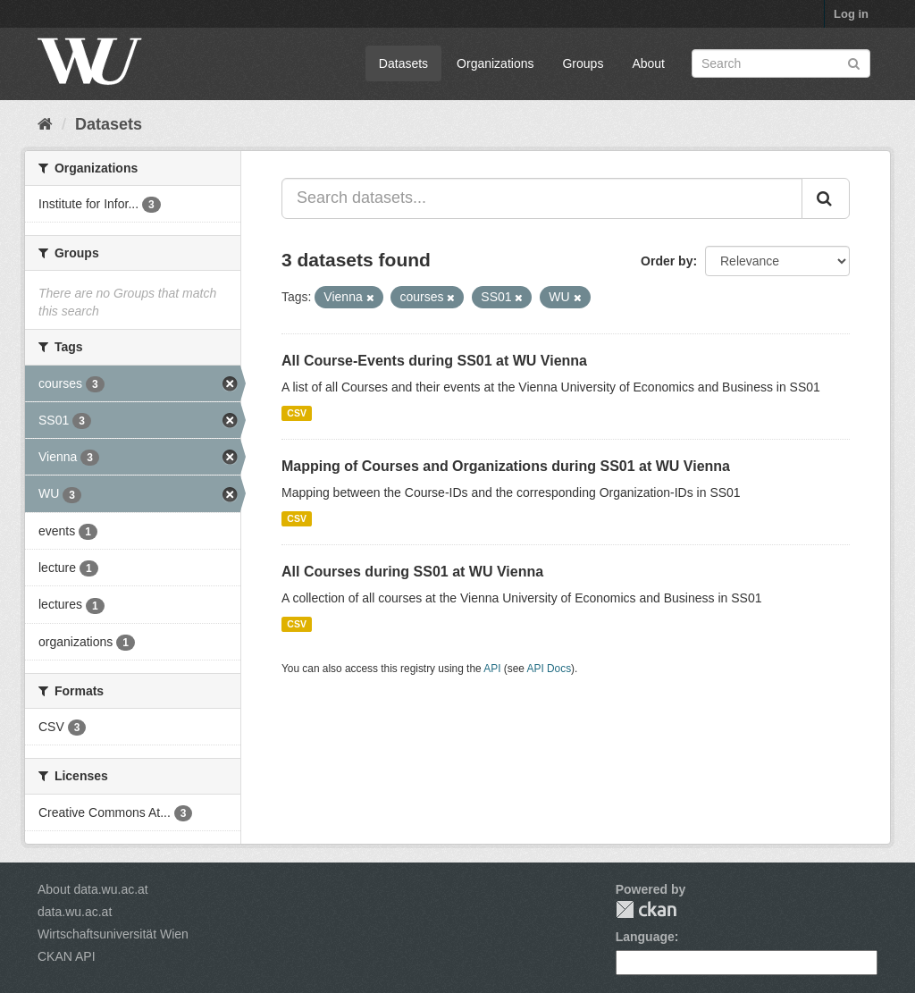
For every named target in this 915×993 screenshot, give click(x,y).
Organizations (495, 63)
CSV (296, 413)
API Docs (549, 668)
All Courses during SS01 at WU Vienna (412, 571)
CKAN (646, 909)
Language (645, 937)
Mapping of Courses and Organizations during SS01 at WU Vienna (505, 466)
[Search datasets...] (541, 198)
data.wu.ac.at (75, 912)
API (491, 668)
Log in (851, 14)
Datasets (403, 63)
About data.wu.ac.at (93, 889)
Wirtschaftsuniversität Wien (113, 934)
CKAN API (67, 956)
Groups (582, 63)
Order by (667, 261)
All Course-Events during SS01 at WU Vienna (434, 360)
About (648, 63)
